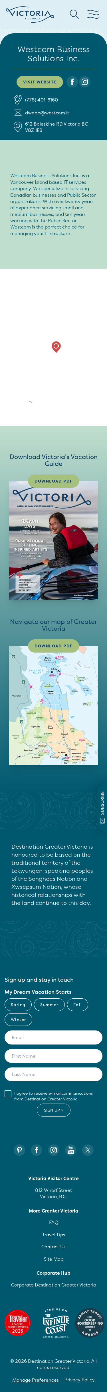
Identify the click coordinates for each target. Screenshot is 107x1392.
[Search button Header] (74, 14)
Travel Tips (53, 1234)
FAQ (53, 1222)
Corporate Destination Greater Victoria (53, 1285)
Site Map (53, 1259)
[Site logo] (30, 14)
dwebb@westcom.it (47, 113)
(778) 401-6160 (41, 100)
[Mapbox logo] (20, 402)
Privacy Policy (79, 1380)
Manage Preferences (35, 1380)
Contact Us (53, 1246)
